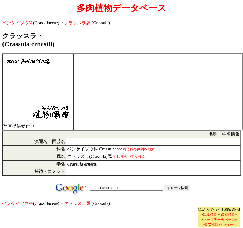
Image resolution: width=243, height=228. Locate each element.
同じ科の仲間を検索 (138, 149)
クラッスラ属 (77, 22)
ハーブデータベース (219, 220)
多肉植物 (228, 215)
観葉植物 (210, 215)
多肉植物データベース (121, 8)
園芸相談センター (219, 224)
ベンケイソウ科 (17, 22)
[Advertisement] (115, 91)
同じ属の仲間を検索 (129, 157)
